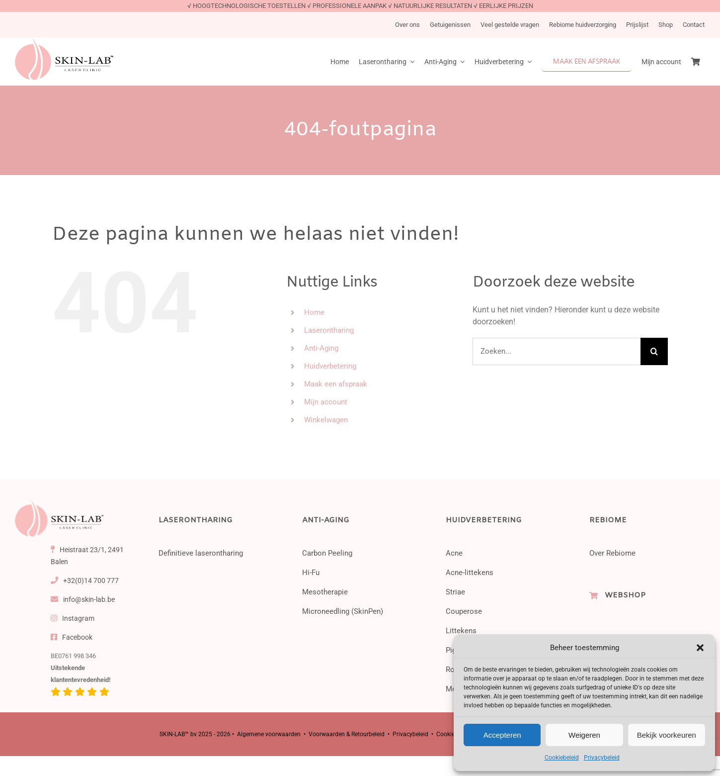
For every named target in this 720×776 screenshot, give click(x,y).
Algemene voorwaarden (269, 734)
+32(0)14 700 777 (85, 580)
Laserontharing (329, 330)
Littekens (461, 630)
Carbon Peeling (327, 553)
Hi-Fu (311, 572)
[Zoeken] (654, 351)
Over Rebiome (612, 553)
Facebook (72, 637)
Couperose (464, 611)
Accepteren (502, 735)
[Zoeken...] (556, 351)
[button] (700, 648)
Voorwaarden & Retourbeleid (347, 734)
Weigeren (584, 735)
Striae (455, 591)
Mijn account (325, 401)
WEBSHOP (625, 595)
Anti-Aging (321, 348)
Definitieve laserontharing (201, 553)
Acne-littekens (469, 572)
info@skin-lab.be (83, 599)
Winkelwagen (326, 419)
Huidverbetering (330, 366)
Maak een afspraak (335, 384)
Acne (454, 553)
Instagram (73, 618)
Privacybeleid (602, 757)
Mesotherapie (325, 591)
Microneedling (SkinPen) (342, 611)
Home (314, 312)
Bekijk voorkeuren (666, 735)
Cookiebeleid (562, 757)
